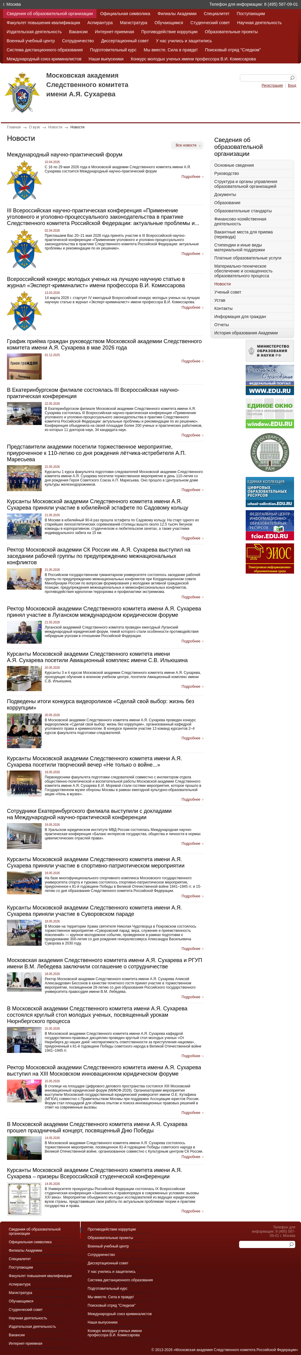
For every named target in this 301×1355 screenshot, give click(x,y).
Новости (55, 127)
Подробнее (191, 177)
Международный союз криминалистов (44, 58)
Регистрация (272, 85)
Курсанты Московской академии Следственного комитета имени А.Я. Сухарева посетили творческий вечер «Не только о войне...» (94, 761)
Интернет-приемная (114, 31)
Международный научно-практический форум (64, 155)
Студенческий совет (210, 22)
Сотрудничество (78, 40)
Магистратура (133, 22)
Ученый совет (227, 292)
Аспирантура (100, 22)
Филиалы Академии (176, 13)
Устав (219, 300)
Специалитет (216, 13)
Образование (227, 202)
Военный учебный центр (31, 40)
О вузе (34, 127)
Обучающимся (168, 22)
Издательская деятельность (34, 31)
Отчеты (221, 324)
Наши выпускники (106, 58)
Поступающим (251, 13)
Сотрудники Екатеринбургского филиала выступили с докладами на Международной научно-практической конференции (89, 814)
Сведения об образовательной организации (50, 13)
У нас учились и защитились (184, 40)
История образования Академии (246, 332)
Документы (225, 194)
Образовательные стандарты (243, 210)
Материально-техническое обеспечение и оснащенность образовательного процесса (243, 271)
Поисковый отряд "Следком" (233, 49)
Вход (292, 85)
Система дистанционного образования (45, 49)
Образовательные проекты (231, 31)
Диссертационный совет (125, 40)
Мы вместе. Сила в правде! (171, 49)
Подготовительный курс (113, 49)
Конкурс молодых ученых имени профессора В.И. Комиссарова (193, 58)
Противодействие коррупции (169, 31)
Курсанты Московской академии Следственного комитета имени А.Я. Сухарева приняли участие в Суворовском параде (94, 911)
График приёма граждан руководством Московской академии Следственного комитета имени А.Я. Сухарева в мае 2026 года (104, 344)
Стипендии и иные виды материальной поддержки (239, 247)
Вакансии (78, 31)
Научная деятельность (259, 22)
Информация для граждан (240, 316)
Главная (14, 127)
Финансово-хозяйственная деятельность (240, 221)
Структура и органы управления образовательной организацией (245, 184)
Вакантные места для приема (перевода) (243, 234)
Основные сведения (234, 165)
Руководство (226, 173)
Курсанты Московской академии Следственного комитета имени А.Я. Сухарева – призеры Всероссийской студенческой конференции (94, 1173)
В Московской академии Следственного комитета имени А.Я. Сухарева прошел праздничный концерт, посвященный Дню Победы (97, 1127)
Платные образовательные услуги (247, 258)
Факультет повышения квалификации (43, 22)
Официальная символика (125, 13)
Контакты (223, 308)
